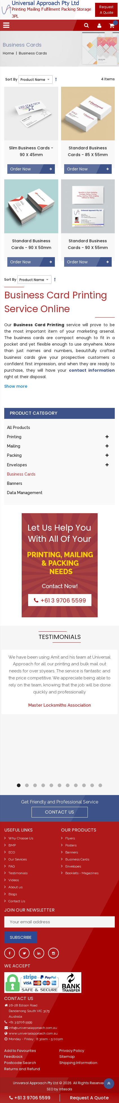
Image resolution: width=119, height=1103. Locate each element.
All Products (18, 427)
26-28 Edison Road (23, 1005)
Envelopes (17, 465)
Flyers (70, 838)
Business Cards (21, 474)
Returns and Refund (22, 1069)
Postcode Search (20, 1062)
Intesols (65, 1089)
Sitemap (67, 1056)
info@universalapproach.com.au (33, 1028)
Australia (15, 1016)
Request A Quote (106, 9)
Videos (13, 880)
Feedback (13, 1056)
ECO (11, 852)
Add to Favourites (20, 1050)
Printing (14, 437)
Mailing (13, 446)
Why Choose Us (20, 838)
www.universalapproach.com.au (33, 1033)
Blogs (12, 894)
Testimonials (18, 873)
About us (15, 887)
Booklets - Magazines (81, 873)
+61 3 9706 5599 (20, 1022)
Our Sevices (17, 859)
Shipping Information (78, 1062)
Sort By (11, 79)
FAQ (11, 866)
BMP (12, 845)
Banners (14, 483)
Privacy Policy (71, 1050)
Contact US (59, 812)
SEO (50, 1089)
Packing (14, 455)
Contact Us (16, 901)
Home (8, 53)
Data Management (24, 492)
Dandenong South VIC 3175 (29, 1011)
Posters (71, 845)
